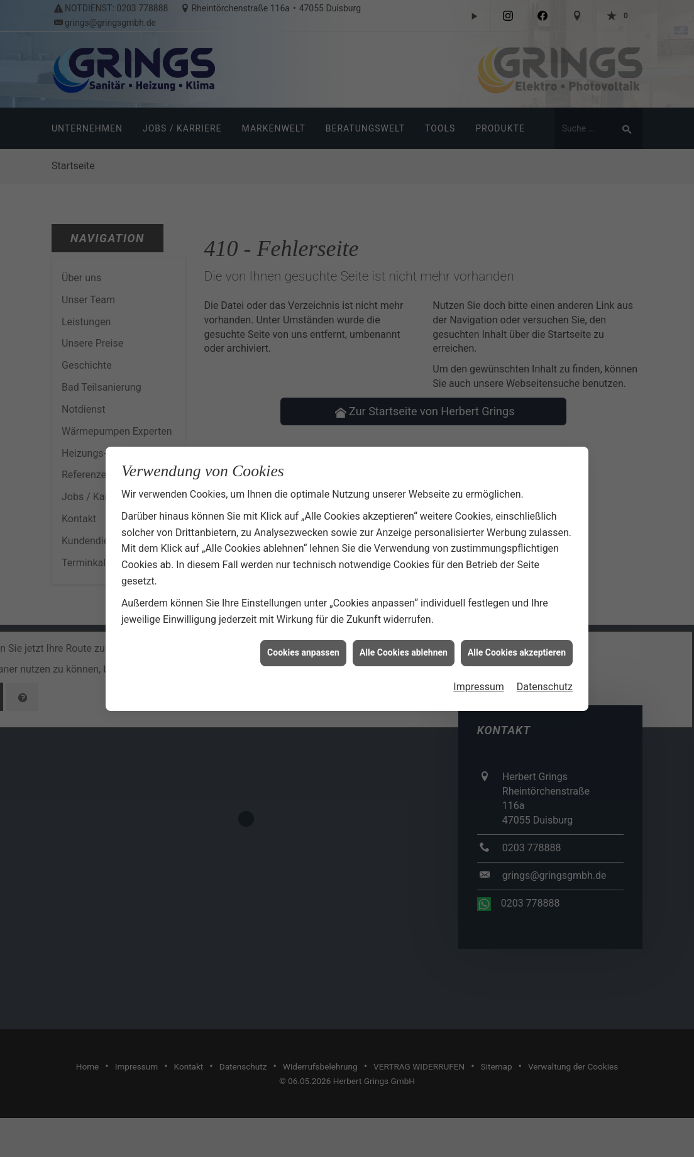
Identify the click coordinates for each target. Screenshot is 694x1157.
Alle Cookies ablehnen (404, 633)
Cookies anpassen (303, 633)
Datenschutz (545, 667)
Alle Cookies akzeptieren (517, 633)
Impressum (478, 667)
